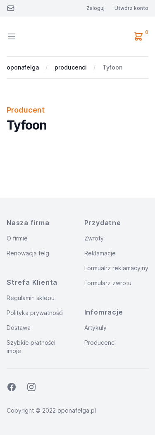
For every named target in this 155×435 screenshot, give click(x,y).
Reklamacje (100, 253)
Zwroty (94, 238)
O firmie (17, 238)
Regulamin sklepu (31, 297)
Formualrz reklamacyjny (116, 268)
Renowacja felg (28, 253)
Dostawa (19, 327)
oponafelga (23, 67)
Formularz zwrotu (107, 282)
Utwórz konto (131, 8)
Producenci (100, 342)
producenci (71, 67)
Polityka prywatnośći (35, 312)
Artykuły (95, 327)
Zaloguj (95, 8)
